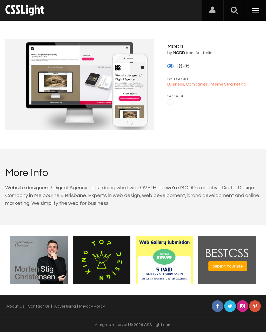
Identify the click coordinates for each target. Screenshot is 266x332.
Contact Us (39, 306)
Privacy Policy (92, 306)
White (170, 102)
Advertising (65, 306)
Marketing (236, 84)
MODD (175, 46)
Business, (176, 84)
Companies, (198, 84)
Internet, (218, 84)
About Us (15, 306)
